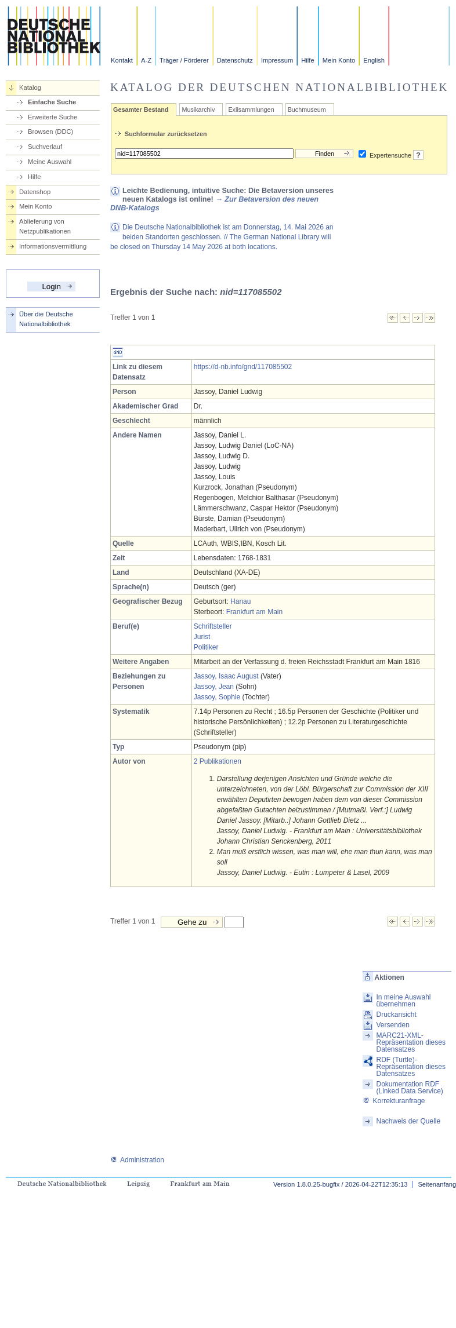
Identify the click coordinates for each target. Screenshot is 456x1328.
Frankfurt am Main (254, 612)
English (374, 60)
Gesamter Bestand (140, 109)
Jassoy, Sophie (217, 697)
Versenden (392, 1025)
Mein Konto (339, 60)
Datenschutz (235, 60)
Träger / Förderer (184, 60)
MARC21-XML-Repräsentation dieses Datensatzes (410, 1042)
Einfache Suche (52, 101)
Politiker (206, 647)
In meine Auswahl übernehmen (403, 1000)
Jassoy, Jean (214, 687)
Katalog (30, 87)
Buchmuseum (307, 109)
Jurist (202, 637)
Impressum (277, 60)
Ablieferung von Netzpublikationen (45, 226)
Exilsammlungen (251, 109)
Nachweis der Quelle (408, 1121)
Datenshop (34, 191)
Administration (137, 1160)
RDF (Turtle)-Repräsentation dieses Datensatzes (410, 1067)
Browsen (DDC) (50, 131)
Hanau (240, 601)
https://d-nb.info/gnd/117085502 (243, 367)
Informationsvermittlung (52, 246)
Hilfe (307, 60)
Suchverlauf (45, 146)
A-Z (146, 60)
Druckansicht (396, 1014)
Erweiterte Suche (52, 117)
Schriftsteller (213, 626)
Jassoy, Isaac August (226, 676)
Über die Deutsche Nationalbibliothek (46, 319)
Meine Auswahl (49, 161)
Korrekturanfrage (394, 1101)
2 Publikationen (217, 761)
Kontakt (122, 60)
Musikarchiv (198, 109)
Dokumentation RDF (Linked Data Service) (409, 1087)
